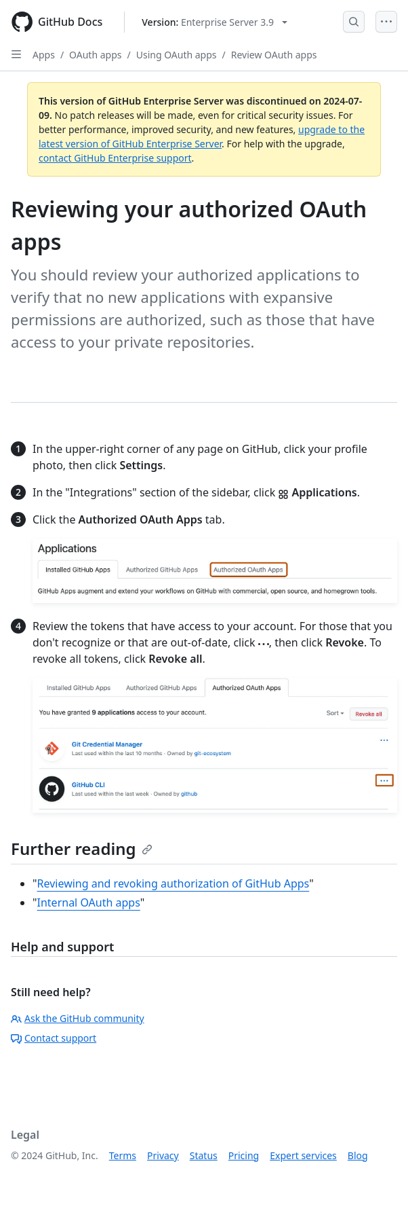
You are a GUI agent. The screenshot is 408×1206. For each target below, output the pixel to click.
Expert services (303, 1155)
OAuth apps (95, 54)
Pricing (243, 1155)
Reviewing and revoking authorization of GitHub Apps (173, 883)
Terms (122, 1155)
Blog (358, 1155)
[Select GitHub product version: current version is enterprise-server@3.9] (214, 22)
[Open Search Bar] (354, 22)
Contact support (53, 1037)
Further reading (81, 848)
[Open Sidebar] (16, 54)
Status (204, 1155)
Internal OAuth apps (88, 902)
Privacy (163, 1155)
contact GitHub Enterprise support (115, 157)
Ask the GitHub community (77, 1018)
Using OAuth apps (176, 54)
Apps (44, 54)
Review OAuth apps (274, 54)
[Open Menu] (386, 22)
